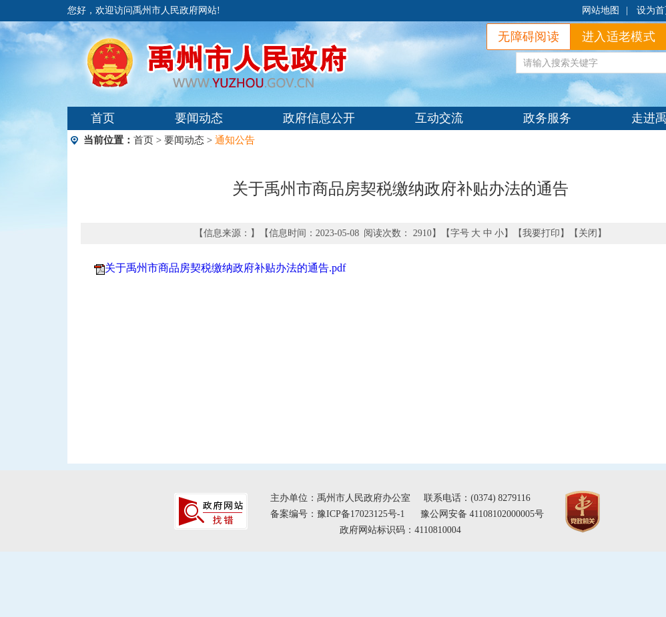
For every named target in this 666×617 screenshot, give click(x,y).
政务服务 (547, 118)
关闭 (588, 233)
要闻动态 (199, 118)
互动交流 (439, 118)
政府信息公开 (319, 118)
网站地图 (600, 10)
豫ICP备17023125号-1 (360, 514)
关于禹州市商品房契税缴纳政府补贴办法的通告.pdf (225, 267)
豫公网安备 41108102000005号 (482, 514)
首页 (103, 118)
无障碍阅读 (528, 36)
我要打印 (541, 233)
